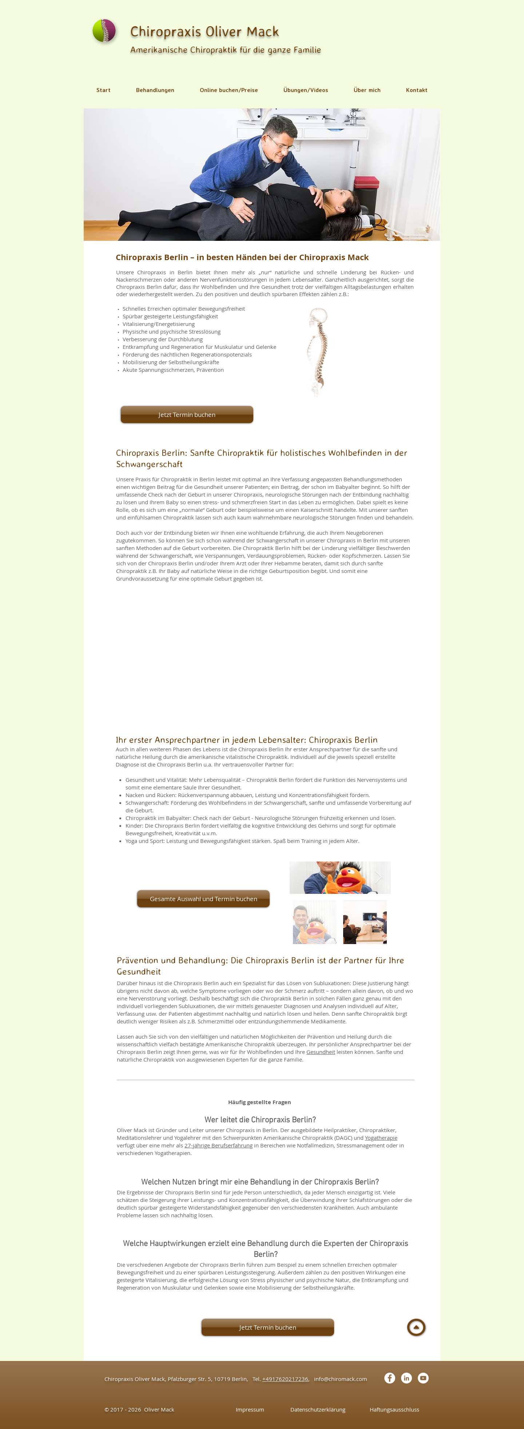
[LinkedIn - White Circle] (406, 1378)
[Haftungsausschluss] (394, 1409)
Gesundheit (320, 1051)
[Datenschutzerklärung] (318, 1409)
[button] (155, 90)
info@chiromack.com (340, 1378)
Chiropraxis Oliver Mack (204, 31)
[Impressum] (250, 1409)
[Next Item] (378, 878)
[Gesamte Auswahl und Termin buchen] (203, 898)
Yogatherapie (381, 1137)
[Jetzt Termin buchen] (187, 414)
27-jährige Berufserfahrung (218, 1145)
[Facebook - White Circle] (389, 1378)
